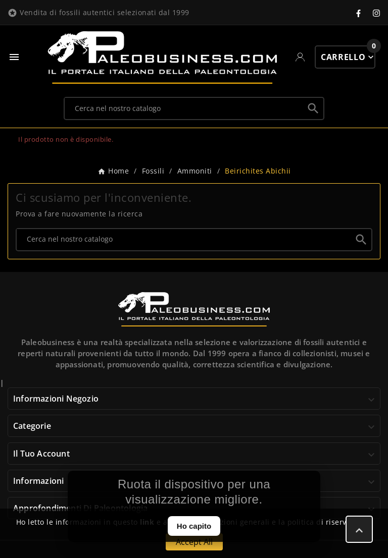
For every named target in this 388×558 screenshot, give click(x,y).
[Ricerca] (184, 108)
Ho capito (194, 526)
